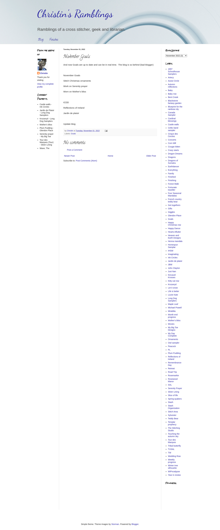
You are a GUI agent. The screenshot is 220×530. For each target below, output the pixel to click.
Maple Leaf (173, 304)
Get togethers (174, 205)
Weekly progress (172, 460)
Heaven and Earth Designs (174, 236)
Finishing (172, 180)
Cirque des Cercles (173, 135)
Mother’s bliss (174, 320)
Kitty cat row (173, 281)
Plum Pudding (174, 353)
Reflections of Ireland (174, 357)
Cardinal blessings (172, 119)
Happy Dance (174, 228)
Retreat (171, 368)
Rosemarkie (173, 375)
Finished (172, 177)
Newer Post (69, 156)
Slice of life (173, 395)
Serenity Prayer (175, 388)
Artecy (171, 77)
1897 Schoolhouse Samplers (174, 71)
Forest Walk (173, 184)
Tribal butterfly (174, 446)
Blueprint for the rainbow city (175, 108)
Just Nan (172, 271)
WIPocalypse (174, 471)
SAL (170, 385)
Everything (173, 170)
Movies (171, 324)
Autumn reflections (172, 85)
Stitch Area (173, 411)
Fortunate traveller (172, 188)
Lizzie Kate (173, 295)
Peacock (172, 346)
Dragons (172, 157)
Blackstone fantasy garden (175, 102)
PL (169, 350)
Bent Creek (173, 97)
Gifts (170, 208)
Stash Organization (173, 407)
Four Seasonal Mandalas (174, 194)
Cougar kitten (174, 146)
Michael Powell (175, 307)
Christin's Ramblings (75, 14)
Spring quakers (175, 399)
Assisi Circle (173, 81)
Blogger (135, 524)
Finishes (53, 40)
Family (171, 173)
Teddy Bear (173, 418)
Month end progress (173, 315)
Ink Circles (172, 257)
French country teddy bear (175, 200)
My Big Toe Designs (173, 328)
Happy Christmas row (174, 223)
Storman (115, 524)
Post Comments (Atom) (86, 160)
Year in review (174, 475)
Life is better (173, 291)
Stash (170, 402)
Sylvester (172, 415)
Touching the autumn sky (173, 435)
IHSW (170, 251)
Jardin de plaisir (175, 261)
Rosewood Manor (173, 380)
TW (169, 452)
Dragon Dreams (175, 153)
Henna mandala (175, 241)
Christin (44, 73)
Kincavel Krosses (172, 276)
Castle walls (173, 124)
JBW (170, 264)
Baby (170, 90)
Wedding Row (174, 456)
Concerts (172, 140)
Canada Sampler (172, 113)
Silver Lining (173, 392)
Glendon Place (174, 215)
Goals (73, 134)
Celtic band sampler (173, 129)
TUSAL (171, 449)
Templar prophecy (172, 423)
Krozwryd (172, 284)
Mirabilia (172, 311)
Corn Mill (172, 143)
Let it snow (173, 288)
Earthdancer (173, 166)
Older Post (151, 156)
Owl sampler (173, 343)
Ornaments (173, 339)
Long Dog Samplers (172, 299)
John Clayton (174, 268)
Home (110, 156)
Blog (40, 40)
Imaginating (173, 254)
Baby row (172, 94)
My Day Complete (172, 334)
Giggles (171, 212)
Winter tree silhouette (173, 466)
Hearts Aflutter (174, 232)
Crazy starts (173, 150)
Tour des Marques (172, 441)
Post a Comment (74, 150)
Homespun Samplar (173, 246)
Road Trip (172, 372)
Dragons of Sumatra (173, 161)
